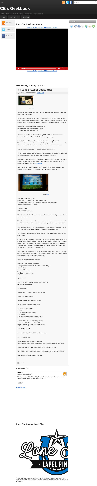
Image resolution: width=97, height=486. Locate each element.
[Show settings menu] (63, 68)
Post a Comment (21, 387)
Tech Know (38, 163)
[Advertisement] (8, 70)
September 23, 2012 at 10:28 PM (24, 374)
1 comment (40, 92)
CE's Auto (25, 17)
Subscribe (9, 23)
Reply (20, 382)
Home (1, 2)
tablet (33, 108)
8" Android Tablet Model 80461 (34, 90)
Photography (14, 17)
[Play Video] (18, 68)
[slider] (40, 68)
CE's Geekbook (15, 8)
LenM (19, 372)
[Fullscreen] (66, 68)
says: (22, 372)
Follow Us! (9, 29)
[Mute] (59, 68)
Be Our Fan (9, 36)
